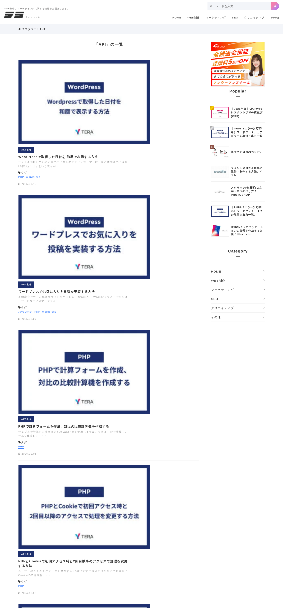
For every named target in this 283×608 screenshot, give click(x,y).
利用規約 (184, 525)
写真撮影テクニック (161, 579)
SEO (235, 17)
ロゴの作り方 (235, 573)
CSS (95, 549)
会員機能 (119, 346)
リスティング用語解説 (194, 573)
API (86, 549)
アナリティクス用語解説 (121, 561)
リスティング (169, 573)
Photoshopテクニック (238, 549)
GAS (136, 549)
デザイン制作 (188, 567)
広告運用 (192, 579)
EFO (126, 549)
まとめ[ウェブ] (249, 567)
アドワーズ (245, 555)
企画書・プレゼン (94, 579)
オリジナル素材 (164, 561)
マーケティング (216, 17)
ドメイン (205, 567)
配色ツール (100, 585)
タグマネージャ (141, 567)
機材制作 (232, 579)
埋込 (180, 579)
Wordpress (105, 90)
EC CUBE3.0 (110, 549)
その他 (274, 17)
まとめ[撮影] (127, 573)
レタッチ (217, 573)
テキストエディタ (165, 567)
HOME (176, 17)
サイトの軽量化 (118, 567)
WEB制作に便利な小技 (139, 555)
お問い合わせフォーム (191, 561)
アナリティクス (93, 561)
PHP (43, 29)
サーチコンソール (94, 567)
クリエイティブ (254, 17)
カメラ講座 (215, 561)
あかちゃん (228, 555)
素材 (86, 585)
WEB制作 (193, 17)
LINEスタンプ (212, 549)
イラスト (145, 561)
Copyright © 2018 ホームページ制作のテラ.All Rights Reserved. (141, 603)
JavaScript (97, 140)
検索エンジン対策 (212, 579)
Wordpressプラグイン (188, 555)
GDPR (147, 549)
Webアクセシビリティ (107, 555)
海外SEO (247, 579)
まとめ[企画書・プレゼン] (99, 573)
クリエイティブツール (239, 561)
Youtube (211, 555)
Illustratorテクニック (168, 549)
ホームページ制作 (225, 567)
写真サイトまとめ (134, 579)
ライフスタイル (148, 573)
